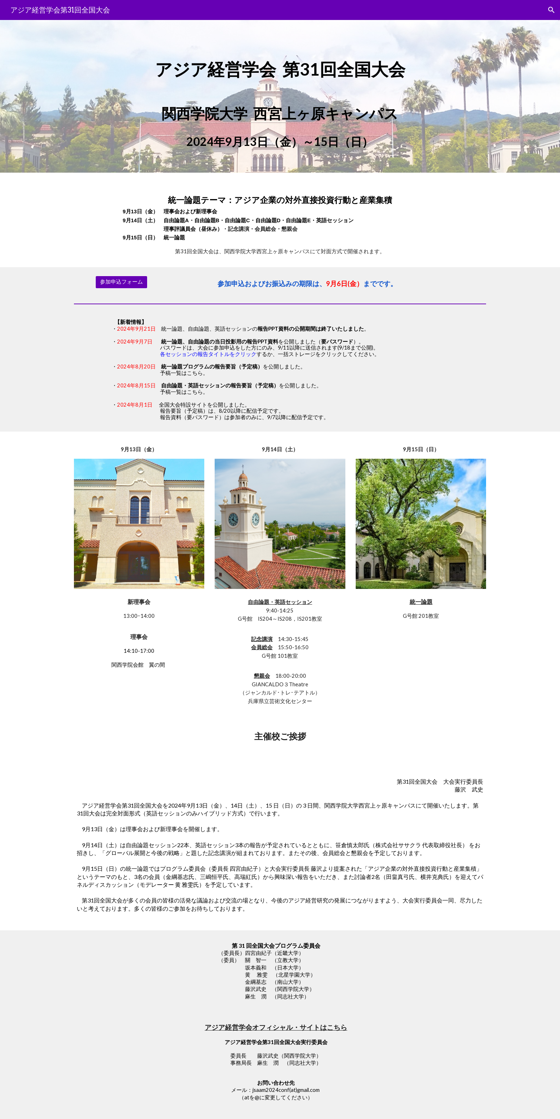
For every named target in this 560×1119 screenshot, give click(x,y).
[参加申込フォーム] (121, 282)
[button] (551, 10)
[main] (280, 64)
